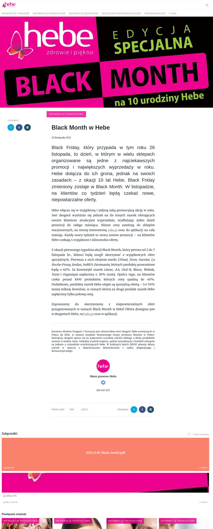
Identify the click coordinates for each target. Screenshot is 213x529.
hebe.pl (112, 205)
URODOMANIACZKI (155, 13)
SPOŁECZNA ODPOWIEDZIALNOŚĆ (121, 13)
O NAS (172, 13)
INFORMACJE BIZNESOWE (84, 13)
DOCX (84, 384)
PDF (72, 384)
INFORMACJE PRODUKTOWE (49, 13)
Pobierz (45, 442)
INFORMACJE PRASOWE (15, 13)
